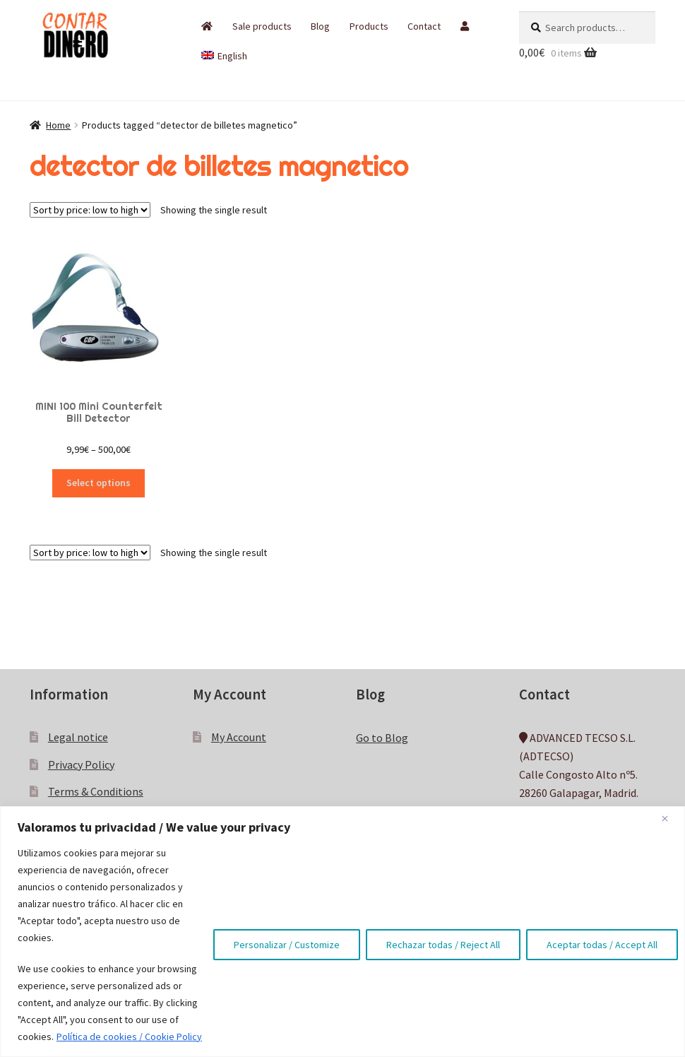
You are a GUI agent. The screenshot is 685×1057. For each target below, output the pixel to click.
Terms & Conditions (95, 791)
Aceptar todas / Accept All (602, 944)
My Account (238, 737)
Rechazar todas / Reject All (443, 944)
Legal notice (78, 737)
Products (369, 26)
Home (58, 125)
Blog (320, 26)
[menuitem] (224, 56)
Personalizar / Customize (287, 944)
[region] (342, 931)
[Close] (670, 818)
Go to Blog (382, 738)
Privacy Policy (81, 764)
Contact (424, 26)
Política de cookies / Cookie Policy (129, 1036)
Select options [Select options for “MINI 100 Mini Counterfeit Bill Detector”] (98, 482)
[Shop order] (90, 210)
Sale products (262, 26)
